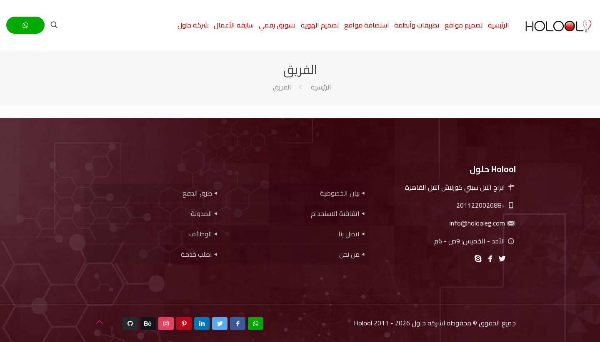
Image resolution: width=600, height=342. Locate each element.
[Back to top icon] (99, 322)
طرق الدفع (197, 193)
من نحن (349, 254)
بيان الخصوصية (340, 193)
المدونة (201, 213)
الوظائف (200, 234)
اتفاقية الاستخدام (335, 213)
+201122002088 (486, 205)
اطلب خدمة (196, 254)
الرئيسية (321, 87)
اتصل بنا (349, 234)
